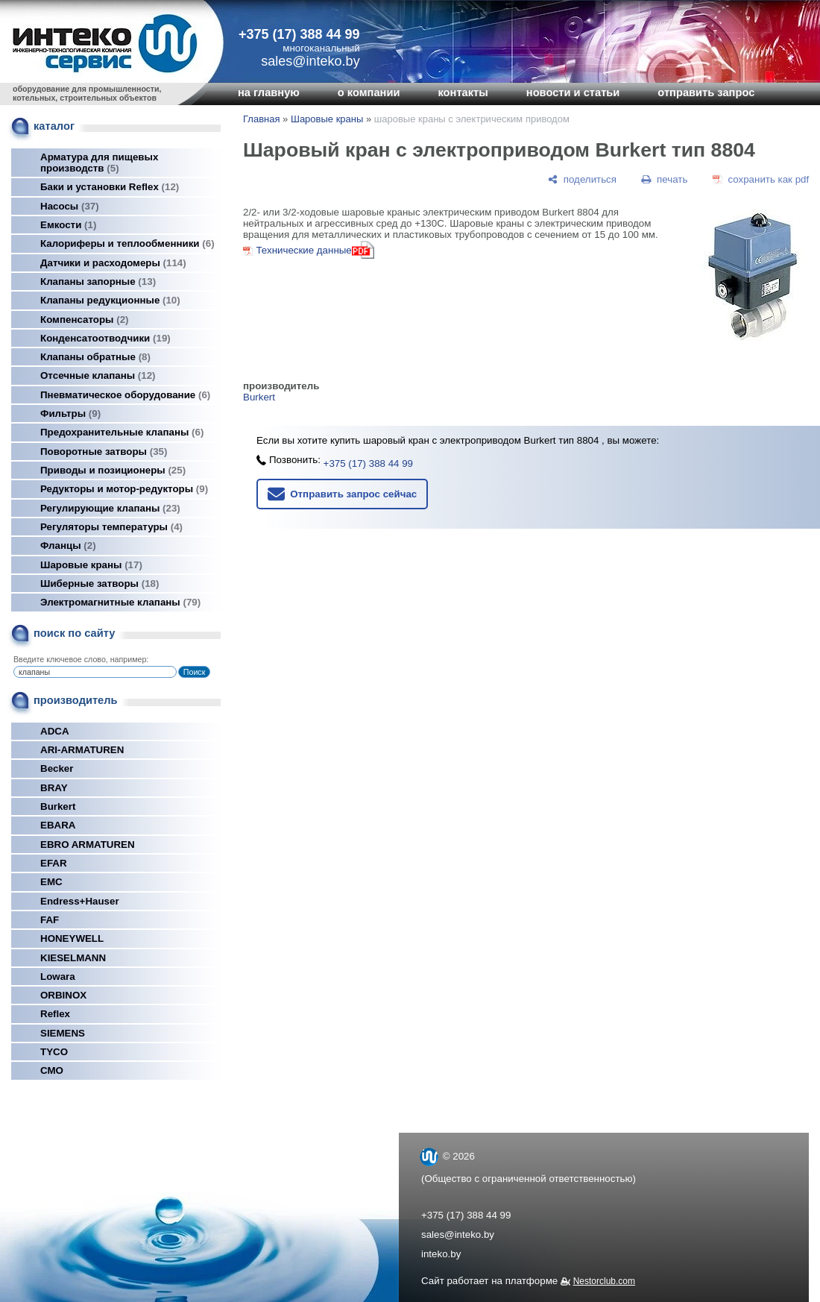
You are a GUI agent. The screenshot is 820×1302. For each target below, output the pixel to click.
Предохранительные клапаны (122, 432)
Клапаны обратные (95, 356)
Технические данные (303, 250)
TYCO (54, 1051)
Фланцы (68, 545)
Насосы (69, 206)
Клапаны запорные (98, 281)
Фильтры (70, 413)
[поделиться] (582, 179)
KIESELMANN (73, 957)
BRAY (54, 787)
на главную (269, 92)
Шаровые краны (91, 564)
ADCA (54, 731)
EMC (51, 881)
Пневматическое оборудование (125, 394)
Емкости (68, 224)
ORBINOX (63, 995)
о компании (369, 92)
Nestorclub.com (604, 1281)
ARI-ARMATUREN (82, 749)
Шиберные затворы (99, 583)
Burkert (57, 806)
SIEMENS (62, 1033)
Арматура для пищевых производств (99, 162)
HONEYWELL (72, 938)
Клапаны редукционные (110, 300)
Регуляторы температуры (111, 526)
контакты (463, 92)
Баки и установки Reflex (109, 186)
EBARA (57, 825)
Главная (261, 119)
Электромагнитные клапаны (120, 602)
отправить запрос (705, 92)
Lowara (57, 976)
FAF (49, 919)
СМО (51, 1070)
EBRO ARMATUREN (87, 844)
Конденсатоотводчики (105, 338)
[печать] (665, 179)
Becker (56, 768)
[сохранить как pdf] (760, 179)
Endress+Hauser (79, 901)
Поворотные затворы (103, 451)
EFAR (53, 863)
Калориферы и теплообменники (127, 243)
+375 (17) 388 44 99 (299, 34)
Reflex (55, 1013)
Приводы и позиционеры (113, 470)
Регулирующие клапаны (110, 508)
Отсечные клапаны (98, 375)
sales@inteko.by (457, 1234)
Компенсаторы (84, 319)
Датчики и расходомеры (113, 262)
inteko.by (441, 1253)
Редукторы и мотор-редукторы (124, 488)
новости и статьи (573, 92)
